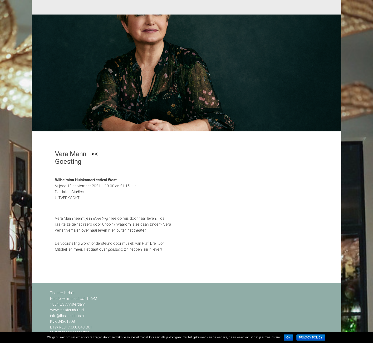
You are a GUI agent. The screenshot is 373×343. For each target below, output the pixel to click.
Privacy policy (311, 337)
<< (94, 154)
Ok (288, 337)
